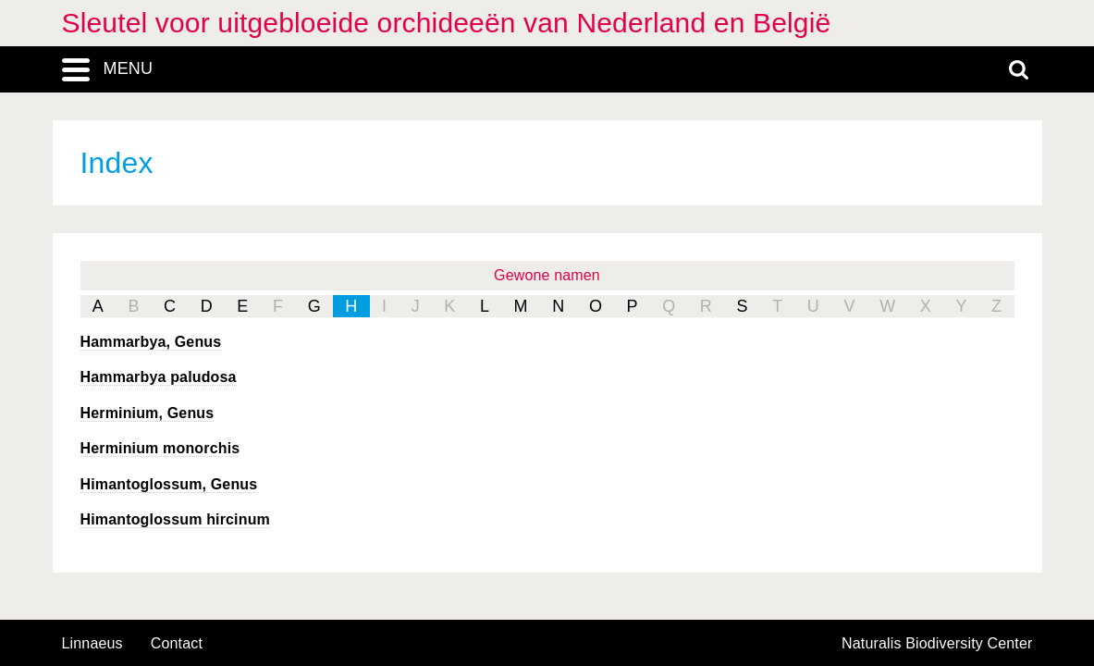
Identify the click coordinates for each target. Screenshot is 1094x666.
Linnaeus (92, 643)
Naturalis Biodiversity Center (937, 643)
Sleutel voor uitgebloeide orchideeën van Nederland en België (446, 22)
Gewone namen (547, 275)
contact (177, 643)
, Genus (151, 342)
